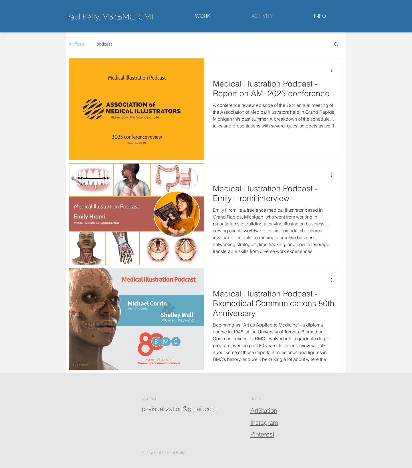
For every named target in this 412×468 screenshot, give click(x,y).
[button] (336, 45)
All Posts (77, 44)
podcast (104, 44)
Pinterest (262, 434)
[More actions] (333, 70)
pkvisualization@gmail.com (179, 409)
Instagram (264, 422)
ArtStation (263, 410)
